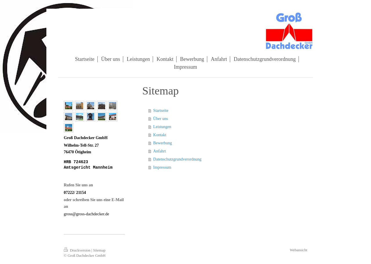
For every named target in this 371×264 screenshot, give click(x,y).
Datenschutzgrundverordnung (177, 159)
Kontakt (159, 135)
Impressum (162, 167)
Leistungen (162, 127)
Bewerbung (162, 143)
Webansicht (298, 250)
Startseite (160, 110)
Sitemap (99, 250)
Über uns (160, 118)
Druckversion (77, 250)
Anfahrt (159, 151)
